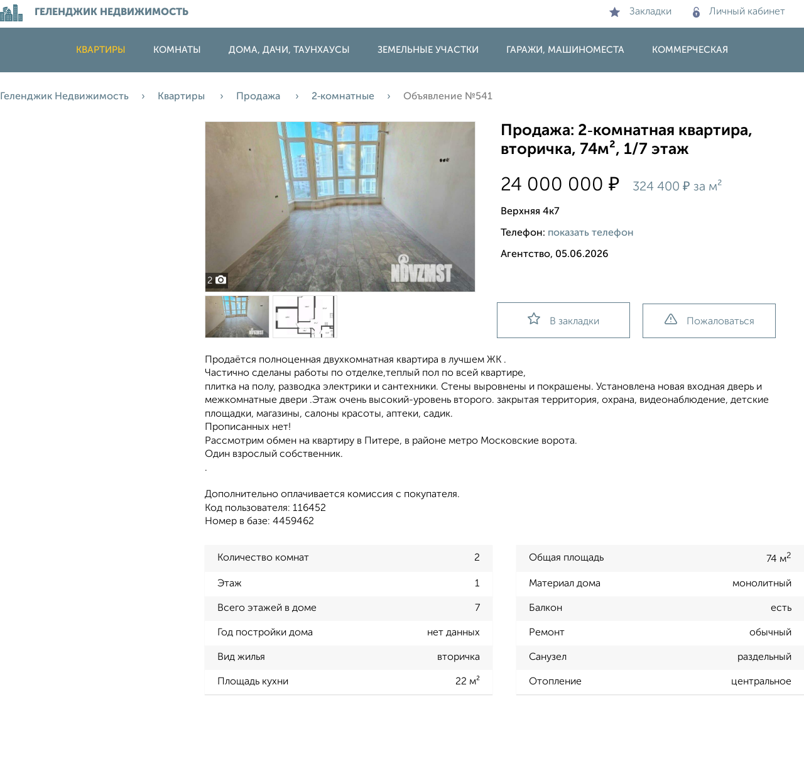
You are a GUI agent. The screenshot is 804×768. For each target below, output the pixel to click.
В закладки (563, 319)
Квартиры (101, 50)
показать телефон (591, 233)
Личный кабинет (739, 12)
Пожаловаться (709, 320)
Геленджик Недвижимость (64, 97)
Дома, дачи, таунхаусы (289, 50)
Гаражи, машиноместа (565, 50)
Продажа (259, 97)
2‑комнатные (343, 97)
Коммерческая (690, 50)
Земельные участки (428, 50)
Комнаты (177, 50)
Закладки (640, 12)
